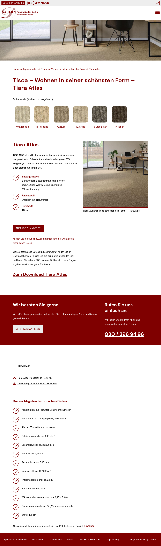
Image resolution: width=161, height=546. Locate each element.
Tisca (44, 69)
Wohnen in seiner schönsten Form (68, 69)
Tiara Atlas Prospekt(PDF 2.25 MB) (35, 378)
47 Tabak (119, 117)
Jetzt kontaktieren (13, 3)
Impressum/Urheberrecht (15, 539)
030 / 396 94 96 (124, 334)
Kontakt (70, 539)
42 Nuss (61, 117)
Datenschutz (38, 539)
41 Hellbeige (41, 117)
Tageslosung (112, 539)
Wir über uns (56, 539)
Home (16, 69)
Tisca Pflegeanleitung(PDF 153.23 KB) (37, 383)
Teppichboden (30, 69)
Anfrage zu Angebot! (28, 228)
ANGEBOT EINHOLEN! (90, 539)
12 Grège (80, 117)
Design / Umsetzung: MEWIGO (143, 539)
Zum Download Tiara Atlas (40, 274)
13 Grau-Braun (99, 117)
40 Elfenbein (22, 117)
